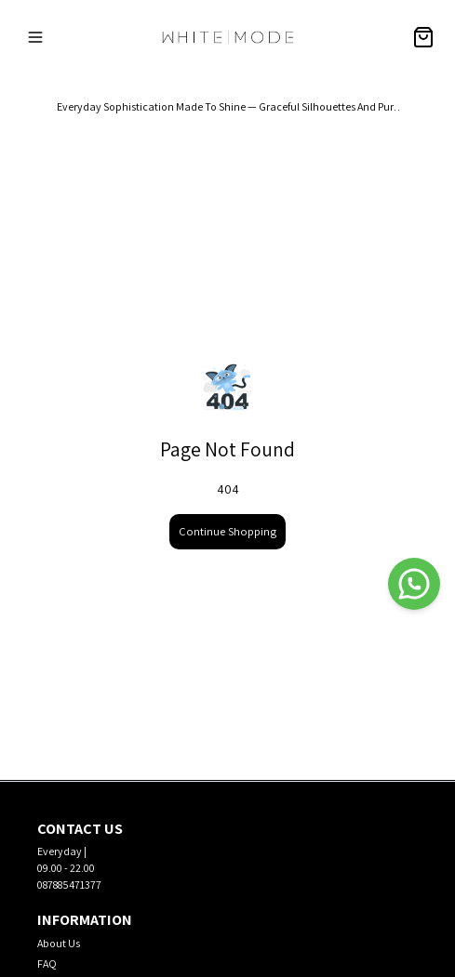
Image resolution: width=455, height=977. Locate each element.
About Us (58, 943)
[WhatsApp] (414, 584)
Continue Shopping (227, 531)
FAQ (47, 963)
